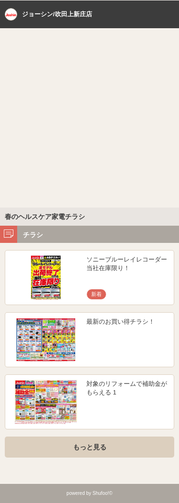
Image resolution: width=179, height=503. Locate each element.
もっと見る (89, 447)
